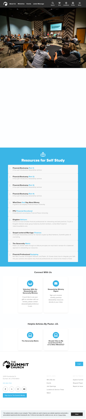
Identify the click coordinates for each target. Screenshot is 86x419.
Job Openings (51, 386)
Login (79, 364)
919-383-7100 (7, 383)
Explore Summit (78, 380)
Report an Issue (78, 386)
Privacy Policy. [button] (62, 415)
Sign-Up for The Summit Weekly (15, 395)
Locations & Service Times (55, 389)
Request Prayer (78, 383)
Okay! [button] (77, 414)
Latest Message (38, 4)
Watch (49, 393)
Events (29, 4)
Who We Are (51, 380)
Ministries (21, 4)
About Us (12, 4)
